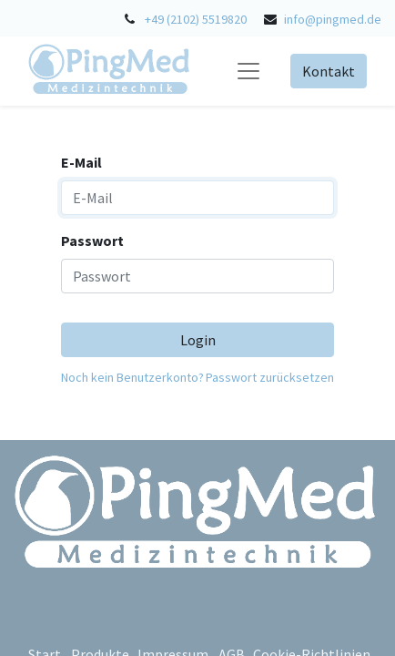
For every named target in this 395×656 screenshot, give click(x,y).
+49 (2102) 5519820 (196, 19)
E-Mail (81, 162)
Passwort (92, 240)
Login (198, 340)
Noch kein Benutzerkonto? (132, 377)
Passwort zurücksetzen (270, 377)
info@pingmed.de (332, 19)
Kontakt (328, 71)
